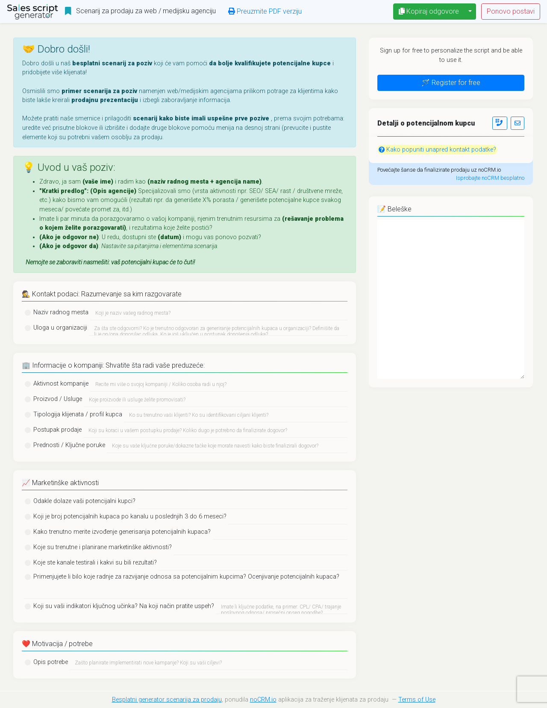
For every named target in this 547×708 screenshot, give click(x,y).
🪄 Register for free (450, 83)
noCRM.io (263, 699)
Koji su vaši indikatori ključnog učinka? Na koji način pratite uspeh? (123, 606)
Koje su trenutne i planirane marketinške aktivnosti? (102, 547)
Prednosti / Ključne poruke (69, 445)
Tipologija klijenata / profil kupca (77, 414)
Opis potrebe (50, 662)
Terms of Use (416, 699)
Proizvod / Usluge (57, 399)
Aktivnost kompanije (60, 383)
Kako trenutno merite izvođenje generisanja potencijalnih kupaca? (122, 531)
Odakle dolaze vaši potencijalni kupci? (84, 501)
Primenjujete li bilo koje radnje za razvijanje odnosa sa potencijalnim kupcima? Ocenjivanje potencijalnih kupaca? (186, 576)
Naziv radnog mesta (60, 312)
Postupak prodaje (57, 429)
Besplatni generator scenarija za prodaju (167, 699)
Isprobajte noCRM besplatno (490, 178)
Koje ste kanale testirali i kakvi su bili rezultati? (95, 562)
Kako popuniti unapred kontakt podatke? (437, 149)
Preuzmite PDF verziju (265, 11)
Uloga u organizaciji (60, 327)
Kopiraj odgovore (429, 11)
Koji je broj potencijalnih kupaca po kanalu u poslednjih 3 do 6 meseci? (129, 516)
